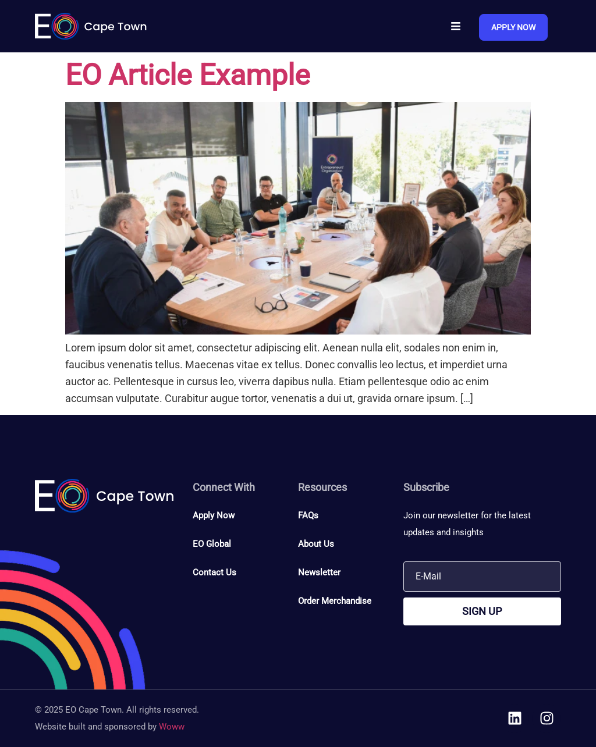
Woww (172, 726)
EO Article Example (187, 75)
